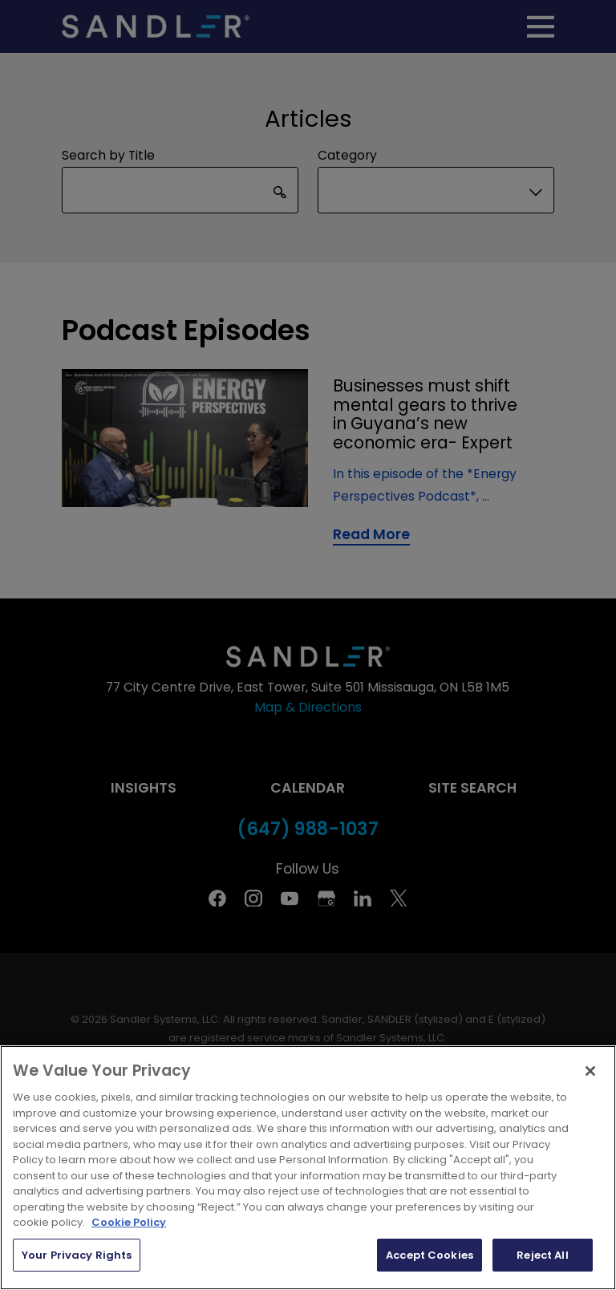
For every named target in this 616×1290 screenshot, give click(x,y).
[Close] (590, 1071)
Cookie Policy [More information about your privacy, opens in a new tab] (128, 1222)
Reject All (542, 1255)
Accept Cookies (429, 1255)
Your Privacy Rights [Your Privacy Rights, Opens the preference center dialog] (77, 1255)
